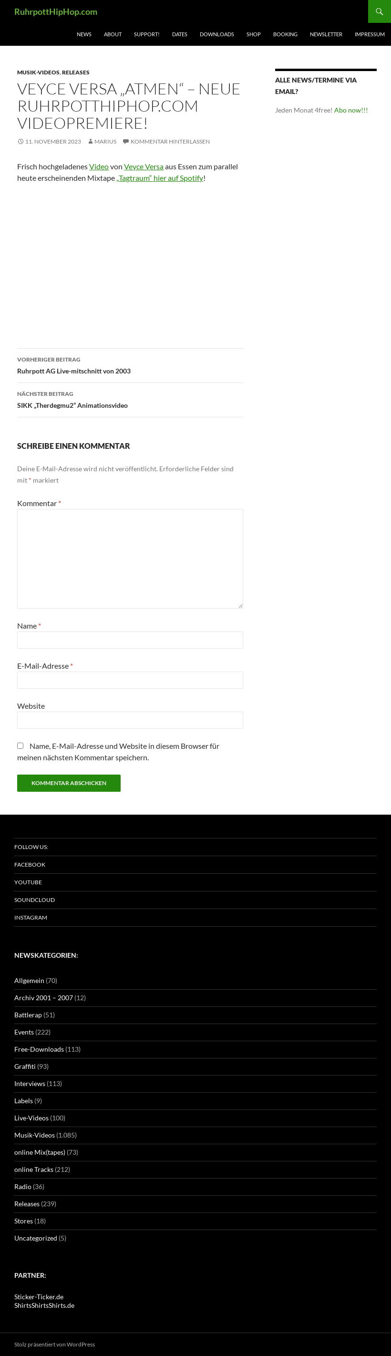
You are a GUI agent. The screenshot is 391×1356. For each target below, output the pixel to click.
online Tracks (33, 1169)
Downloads (217, 34)
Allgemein (29, 980)
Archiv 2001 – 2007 (43, 998)
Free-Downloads (39, 1049)
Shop (254, 34)
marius (105, 141)
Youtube (28, 882)
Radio (22, 1186)
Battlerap (28, 1015)
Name (29, 625)
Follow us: (31, 846)
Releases (76, 72)
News (84, 34)
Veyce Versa (144, 166)
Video (99, 166)
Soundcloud (34, 899)
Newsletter (326, 34)
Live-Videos (31, 1118)
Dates (179, 34)
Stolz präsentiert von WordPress (54, 1344)
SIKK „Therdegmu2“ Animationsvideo (130, 398)
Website (31, 705)
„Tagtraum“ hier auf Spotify (159, 177)
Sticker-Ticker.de (38, 1297)
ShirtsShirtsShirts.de (44, 1305)
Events (24, 1032)
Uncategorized (35, 1238)
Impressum (370, 34)
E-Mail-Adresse (45, 665)
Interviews (29, 1083)
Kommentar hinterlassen (170, 141)
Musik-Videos (38, 72)
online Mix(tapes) (39, 1152)
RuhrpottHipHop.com (55, 11)
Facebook (29, 864)
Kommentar (39, 502)
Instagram (30, 917)
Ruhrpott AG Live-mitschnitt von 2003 (130, 364)
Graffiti (25, 1066)
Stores (23, 1221)
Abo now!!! (351, 110)
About (113, 34)
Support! (147, 34)
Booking (285, 34)
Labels (23, 1101)
